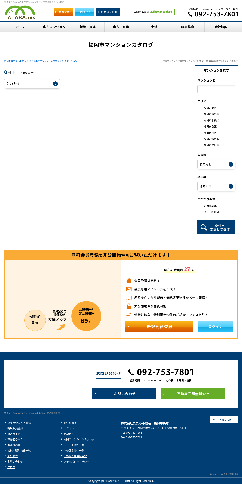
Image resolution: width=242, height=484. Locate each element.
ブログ (11, 467)
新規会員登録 (15, 428)
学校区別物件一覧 (74, 450)
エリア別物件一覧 (74, 445)
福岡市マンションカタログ (79, 439)
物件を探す (70, 422)
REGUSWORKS (230, 473)
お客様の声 (13, 445)
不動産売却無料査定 (75, 456)
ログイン (69, 428)
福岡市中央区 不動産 (14, 61)
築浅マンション (69, 61)
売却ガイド (70, 433)
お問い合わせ (15, 461)
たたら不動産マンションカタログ (43, 61)
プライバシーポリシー (76, 461)
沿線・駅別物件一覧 (19, 450)
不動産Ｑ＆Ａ (15, 439)
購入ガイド (13, 433)
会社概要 (12, 456)
